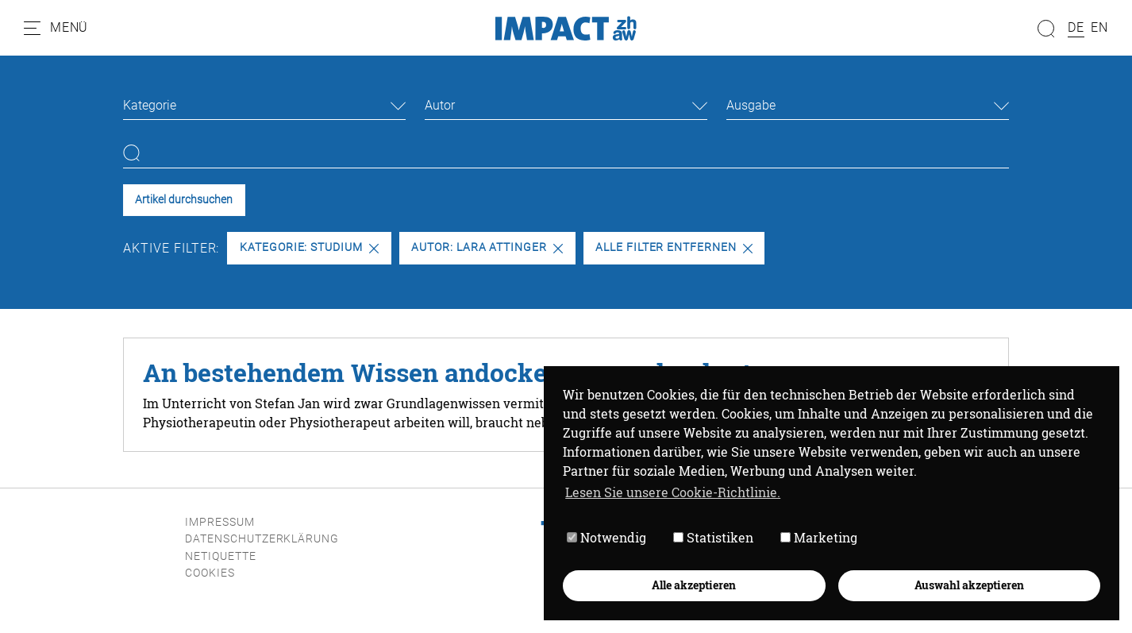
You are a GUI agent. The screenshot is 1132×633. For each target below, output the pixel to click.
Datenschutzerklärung (262, 539)
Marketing (818, 537)
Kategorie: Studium (309, 247)
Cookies (210, 573)
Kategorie (149, 105)
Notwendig (606, 537)
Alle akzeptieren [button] (694, 584)
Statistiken (713, 537)
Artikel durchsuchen (184, 199)
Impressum (220, 522)
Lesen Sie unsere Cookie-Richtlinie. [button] (672, 492)
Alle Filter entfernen (674, 247)
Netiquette (220, 556)
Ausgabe (751, 105)
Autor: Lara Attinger (487, 247)
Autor (440, 105)
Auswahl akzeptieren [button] (969, 584)
